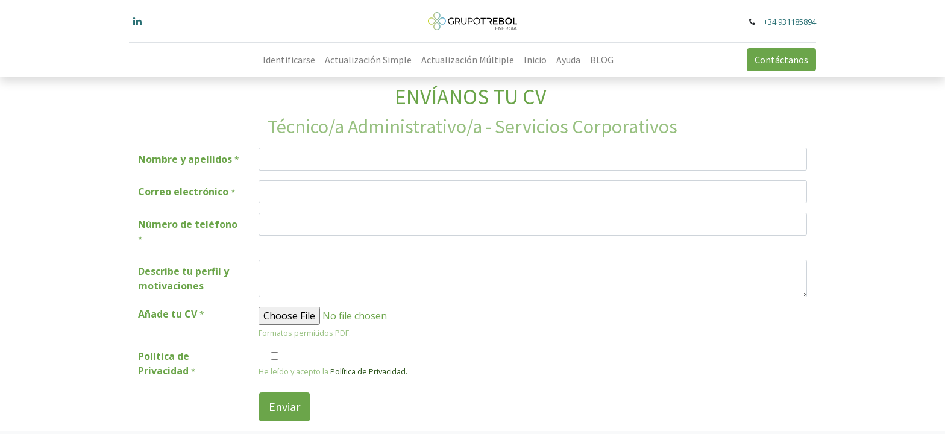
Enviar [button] (284, 406)
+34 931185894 (790, 21)
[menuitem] (289, 60)
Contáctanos (781, 60)
